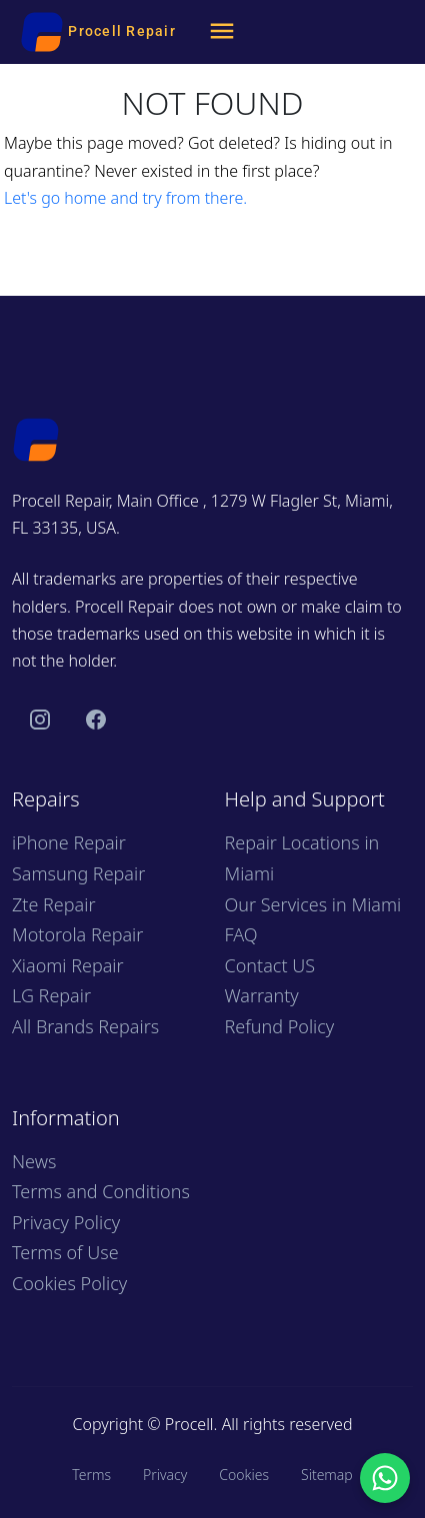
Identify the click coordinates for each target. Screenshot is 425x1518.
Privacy (165, 1474)
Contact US (270, 965)
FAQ (241, 934)
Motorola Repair (77, 934)
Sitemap (327, 1474)
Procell (189, 1424)
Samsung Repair (78, 873)
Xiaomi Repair (68, 965)
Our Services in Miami (313, 904)
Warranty (262, 995)
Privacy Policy (66, 1222)
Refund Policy (280, 1026)
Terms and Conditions (101, 1191)
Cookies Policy (69, 1283)
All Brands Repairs (85, 1026)
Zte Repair (54, 904)
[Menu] (222, 32)
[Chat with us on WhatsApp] (385, 1478)
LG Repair (51, 995)
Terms (91, 1474)
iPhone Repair (69, 842)
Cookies (244, 1474)
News (34, 1161)
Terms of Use (65, 1252)
